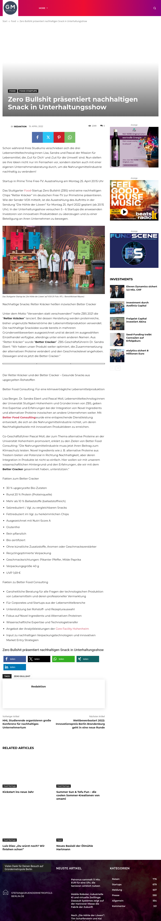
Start (5, 21)
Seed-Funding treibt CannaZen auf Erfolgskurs (140, 336)
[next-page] (118, 368)
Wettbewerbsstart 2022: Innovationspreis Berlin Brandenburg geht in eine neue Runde (80, 724)
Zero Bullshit (22, 676)
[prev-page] (112, 368)
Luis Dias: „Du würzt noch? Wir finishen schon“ (23, 844)
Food (13, 21)
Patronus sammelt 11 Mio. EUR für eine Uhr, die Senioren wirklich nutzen (86, 878)
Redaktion (20, 126)
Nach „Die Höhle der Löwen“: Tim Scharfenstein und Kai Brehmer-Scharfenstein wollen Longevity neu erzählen (87, 909)
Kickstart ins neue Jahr (18, 792)
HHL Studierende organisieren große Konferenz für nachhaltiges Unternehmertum (27, 724)
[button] (154, 8)
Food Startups (28, 91)
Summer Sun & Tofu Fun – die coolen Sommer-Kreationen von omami (80, 793)
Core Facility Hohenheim (72, 628)
